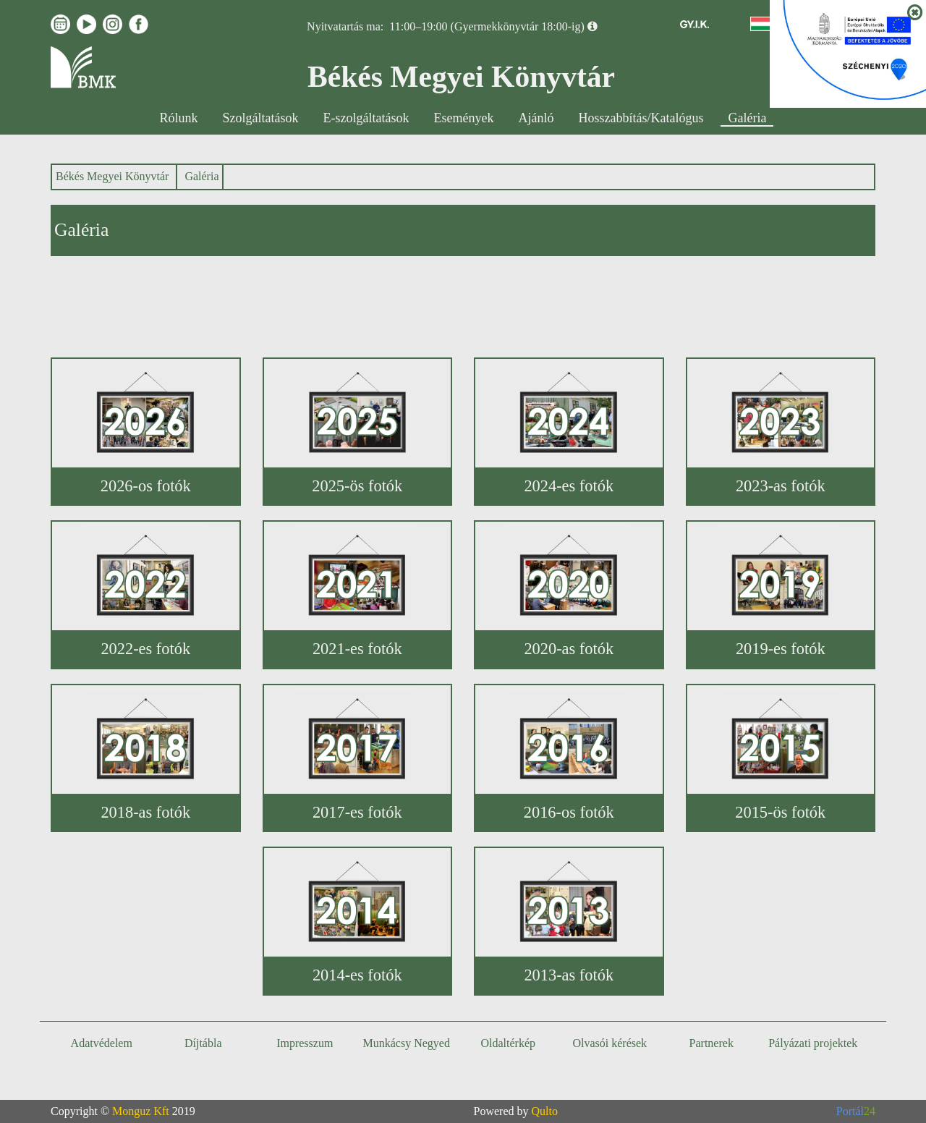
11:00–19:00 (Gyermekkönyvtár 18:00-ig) (487, 26)
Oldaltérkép (507, 1043)
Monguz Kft (140, 1111)
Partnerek (711, 1043)
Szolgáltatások (261, 118)
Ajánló (536, 118)
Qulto (545, 1111)
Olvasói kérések (609, 1043)
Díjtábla (203, 1043)
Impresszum (304, 1043)
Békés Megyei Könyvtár (112, 176)
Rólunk (179, 118)
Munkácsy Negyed (406, 1043)
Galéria (747, 118)
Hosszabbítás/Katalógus (641, 118)
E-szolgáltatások (366, 118)
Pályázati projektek (812, 1043)
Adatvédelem (101, 1043)
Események (464, 118)
